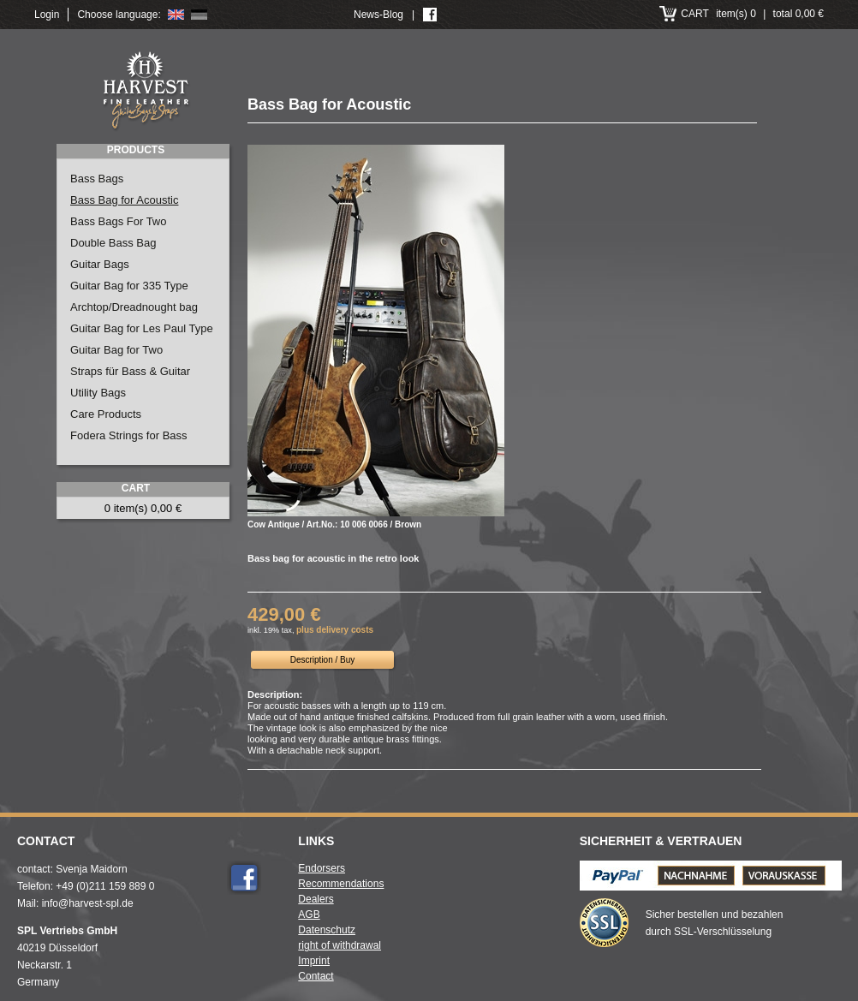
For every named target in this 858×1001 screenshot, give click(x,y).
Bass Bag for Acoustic (124, 200)
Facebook (244, 878)
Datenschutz (326, 930)
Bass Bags (96, 178)
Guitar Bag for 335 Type (129, 285)
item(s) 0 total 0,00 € (752, 14)
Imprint (314, 961)
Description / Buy (322, 659)
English (176, 14)
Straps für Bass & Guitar (130, 371)
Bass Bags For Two (118, 221)
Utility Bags (98, 392)
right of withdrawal (339, 945)
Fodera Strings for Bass (129, 435)
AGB (308, 915)
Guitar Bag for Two (116, 349)
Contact (315, 976)
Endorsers (321, 868)
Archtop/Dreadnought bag (134, 307)
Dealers (315, 899)
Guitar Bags (99, 264)
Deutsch (199, 14)
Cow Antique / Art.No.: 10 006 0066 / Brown (334, 524)
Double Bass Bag (113, 242)
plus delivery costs (334, 630)
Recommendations (341, 884)
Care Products (105, 414)
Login (46, 15)
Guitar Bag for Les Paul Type (141, 328)
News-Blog (378, 15)
